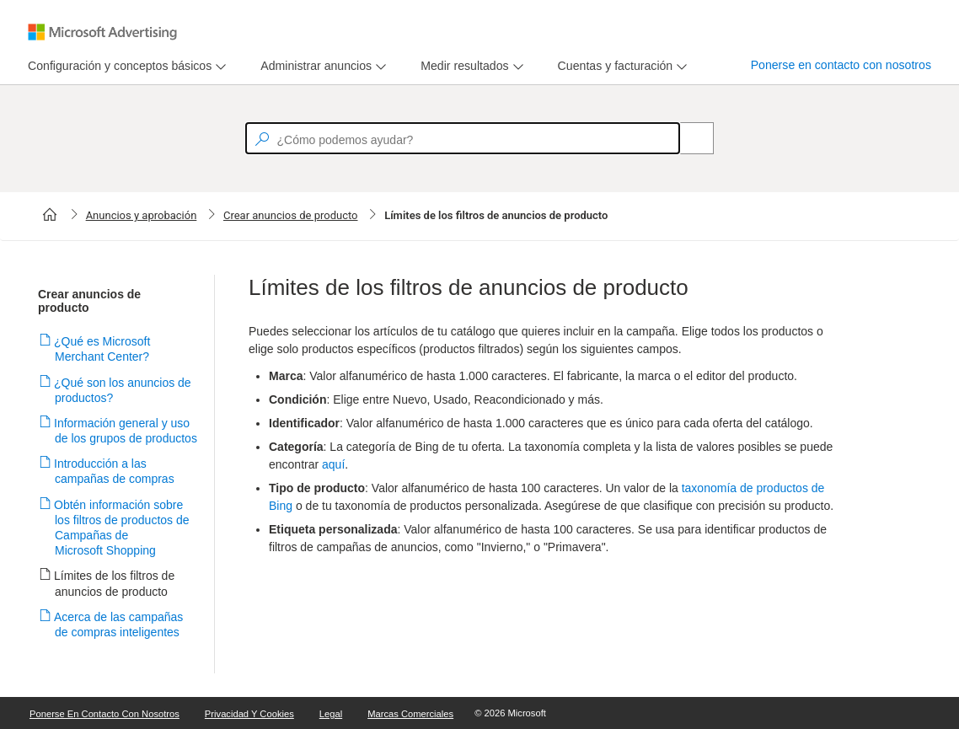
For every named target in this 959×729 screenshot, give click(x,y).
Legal (330, 714)
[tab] (116, 66)
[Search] (687, 138)
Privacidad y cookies (249, 714)
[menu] (125, 66)
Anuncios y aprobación (141, 215)
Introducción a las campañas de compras (114, 471)
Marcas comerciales (410, 714)
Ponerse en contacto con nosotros (841, 65)
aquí (333, 464)
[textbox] (462, 138)
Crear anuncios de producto (290, 215)
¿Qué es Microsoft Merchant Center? (102, 349)
